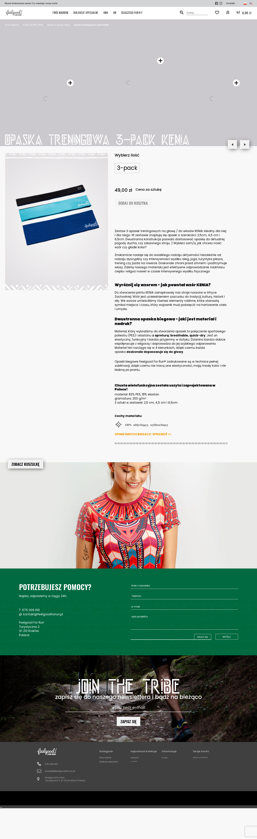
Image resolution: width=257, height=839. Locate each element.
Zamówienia (200, 761)
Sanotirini (136, 786)
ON (114, 13)
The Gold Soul (138, 790)
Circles (134, 806)
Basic (134, 778)
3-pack (127, 168)
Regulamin (167, 765)
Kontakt (230, 3)
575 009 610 (31, 610)
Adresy (197, 765)
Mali (133, 798)
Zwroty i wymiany (171, 782)
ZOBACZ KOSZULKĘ (25, 464)
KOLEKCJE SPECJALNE (85, 13)
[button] (227, 13)
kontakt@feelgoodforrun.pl (43, 614)
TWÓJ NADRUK (60, 13)
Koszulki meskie (108, 769)
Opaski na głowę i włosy (112, 790)
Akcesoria (105, 786)
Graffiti (134, 761)
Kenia (134, 774)
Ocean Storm (138, 794)
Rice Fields (136, 770)
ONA (105, 13)
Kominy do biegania (110, 782)
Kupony (197, 770)
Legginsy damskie (109, 778)
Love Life (135, 782)
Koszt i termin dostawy (174, 761)
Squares (135, 810)
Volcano (135, 757)
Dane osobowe (201, 757)
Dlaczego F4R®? (131, 13)
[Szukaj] (197, 12)
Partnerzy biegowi (172, 774)
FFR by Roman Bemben (111, 765)
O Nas (165, 757)
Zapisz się (128, 721)
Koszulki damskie (109, 774)
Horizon (135, 802)
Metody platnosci (171, 770)
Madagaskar (138, 765)
